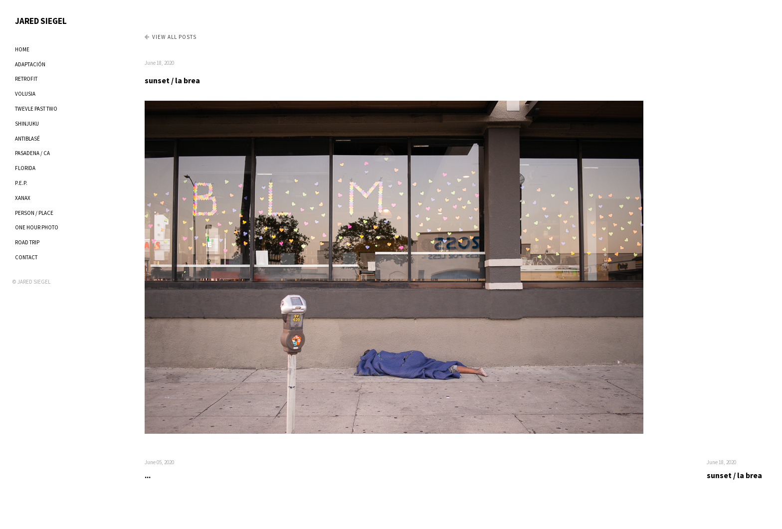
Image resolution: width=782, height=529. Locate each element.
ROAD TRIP (27, 242)
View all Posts (170, 36)
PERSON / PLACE (34, 212)
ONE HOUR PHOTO (36, 227)
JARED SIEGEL (41, 20)
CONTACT (26, 257)
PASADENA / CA (32, 153)
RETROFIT (26, 78)
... (148, 475)
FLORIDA (25, 168)
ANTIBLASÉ (27, 138)
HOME (22, 49)
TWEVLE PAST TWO (36, 108)
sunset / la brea (172, 80)
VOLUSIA (25, 93)
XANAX (22, 197)
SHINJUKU (27, 123)
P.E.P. (21, 182)
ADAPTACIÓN (30, 64)
